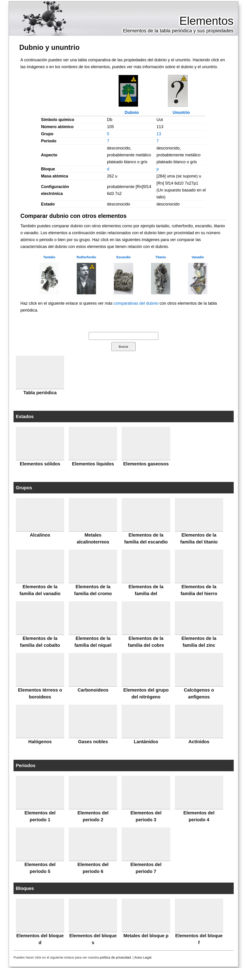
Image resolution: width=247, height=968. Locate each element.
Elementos (206, 20)
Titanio (160, 257)
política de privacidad (115, 957)
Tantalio (49, 257)
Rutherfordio (86, 257)
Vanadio (198, 257)
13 (158, 134)
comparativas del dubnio (136, 303)
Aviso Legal (142, 957)
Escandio (123, 257)
